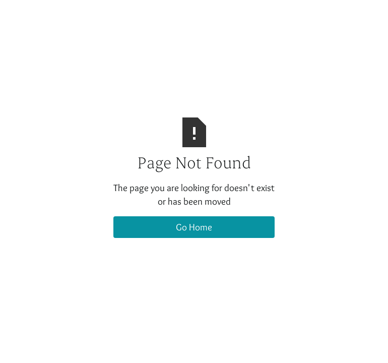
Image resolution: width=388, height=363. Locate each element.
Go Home (194, 227)
